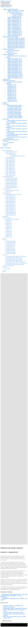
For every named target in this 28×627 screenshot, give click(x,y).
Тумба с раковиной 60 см (14, 21)
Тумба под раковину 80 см (14, 69)
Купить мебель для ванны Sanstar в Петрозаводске (16, 132)
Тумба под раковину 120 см (14, 78)
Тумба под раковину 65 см (14, 65)
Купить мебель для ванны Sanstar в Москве (16, 124)
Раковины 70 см (11, 93)
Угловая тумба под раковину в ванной (17, 15)
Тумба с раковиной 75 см (14, 25)
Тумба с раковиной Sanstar (10, 9)
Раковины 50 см (11, 87)
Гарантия (5, 144)
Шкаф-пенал (6, 79)
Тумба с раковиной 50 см (14, 18)
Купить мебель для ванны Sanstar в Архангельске (16, 137)
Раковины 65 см (11, 91)
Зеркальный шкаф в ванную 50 (16, 40)
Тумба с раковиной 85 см (14, 28)
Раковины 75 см (11, 94)
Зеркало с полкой (12, 53)
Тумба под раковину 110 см (14, 76)
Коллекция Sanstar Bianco (14, 115)
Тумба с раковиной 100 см (14, 31)
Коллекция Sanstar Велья (14, 106)
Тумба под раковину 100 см (14, 73)
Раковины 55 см (11, 89)
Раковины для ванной (9, 80)
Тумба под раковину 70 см (14, 67)
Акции (4, 102)
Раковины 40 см (11, 84)
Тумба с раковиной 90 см (14, 29)
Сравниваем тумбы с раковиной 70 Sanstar (15, 608)
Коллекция (6, 104)
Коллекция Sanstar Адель (14, 112)
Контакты (5, 141)
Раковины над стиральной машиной (14, 82)
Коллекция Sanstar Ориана (14, 105)
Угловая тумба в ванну (16, 13)
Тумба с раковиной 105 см (14, 32)
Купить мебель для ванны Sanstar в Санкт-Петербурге (16, 121)
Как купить (6, 119)
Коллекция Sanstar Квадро (14, 117)
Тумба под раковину (8, 54)
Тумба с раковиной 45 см (14, 17)
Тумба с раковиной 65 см (14, 23)
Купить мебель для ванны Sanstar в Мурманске (16, 126)
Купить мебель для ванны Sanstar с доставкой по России (16, 135)
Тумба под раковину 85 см (14, 71)
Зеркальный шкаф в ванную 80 (16, 46)
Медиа (5, 145)
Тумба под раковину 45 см (14, 60)
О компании (10, 142)
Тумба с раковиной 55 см (14, 20)
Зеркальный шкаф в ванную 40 (16, 39)
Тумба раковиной (6, 6)
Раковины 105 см (12, 101)
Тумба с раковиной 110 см (14, 34)
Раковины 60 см (11, 90)
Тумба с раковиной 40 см (14, 12)
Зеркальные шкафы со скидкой (16, 38)
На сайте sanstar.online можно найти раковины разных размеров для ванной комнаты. (14, 614)
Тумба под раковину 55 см (14, 62)
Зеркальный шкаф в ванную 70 (16, 45)
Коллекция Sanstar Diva (13, 111)
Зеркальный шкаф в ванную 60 (16, 43)
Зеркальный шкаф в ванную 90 (16, 47)
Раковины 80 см (11, 95)
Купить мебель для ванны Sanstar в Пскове (16, 129)
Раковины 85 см (11, 97)
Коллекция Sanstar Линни (14, 108)
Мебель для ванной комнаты (11, 139)
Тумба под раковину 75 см (14, 68)
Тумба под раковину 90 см (14, 72)
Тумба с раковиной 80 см (14, 27)
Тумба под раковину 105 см (14, 75)
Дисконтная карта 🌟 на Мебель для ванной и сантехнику (13, 606)
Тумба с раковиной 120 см (14, 35)
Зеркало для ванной (8, 49)
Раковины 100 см (12, 100)
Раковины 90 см (11, 98)
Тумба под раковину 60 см (14, 64)
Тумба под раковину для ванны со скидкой (16, 56)
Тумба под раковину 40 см (14, 58)
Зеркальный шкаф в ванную (11, 36)
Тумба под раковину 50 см (14, 61)
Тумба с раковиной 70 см (14, 24)
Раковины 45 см (11, 86)
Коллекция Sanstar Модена (14, 116)
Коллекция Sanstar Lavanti (14, 109)
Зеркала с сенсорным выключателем (12, 51)
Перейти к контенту (6, 1)
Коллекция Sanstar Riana (14, 113)
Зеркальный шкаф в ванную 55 (16, 42)
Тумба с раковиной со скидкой (15, 10)
